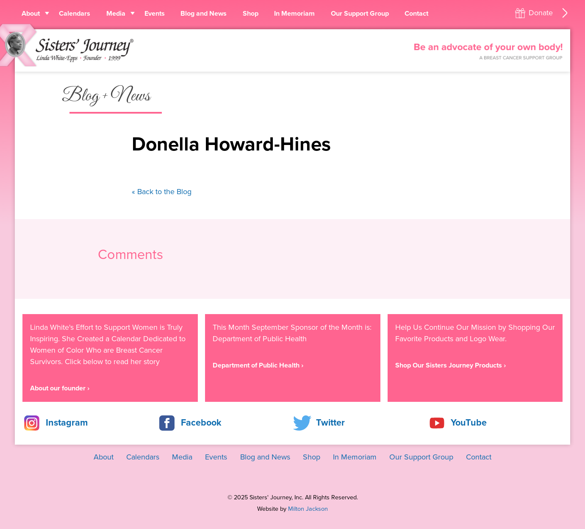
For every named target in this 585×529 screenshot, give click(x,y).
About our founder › (59, 388)
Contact (416, 13)
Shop (250, 13)
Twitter (330, 422)
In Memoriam (294, 13)
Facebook (201, 422)
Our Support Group (360, 13)
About (31, 13)
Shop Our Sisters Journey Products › (450, 365)
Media (115, 13)
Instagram (67, 422)
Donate (541, 12)
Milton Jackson (308, 508)
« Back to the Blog (161, 191)
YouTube (469, 422)
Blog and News (203, 13)
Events (154, 13)
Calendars (74, 13)
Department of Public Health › (258, 365)
